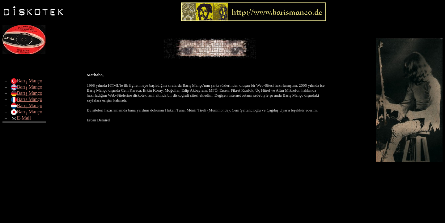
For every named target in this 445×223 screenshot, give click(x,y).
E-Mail (24, 117)
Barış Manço (29, 80)
